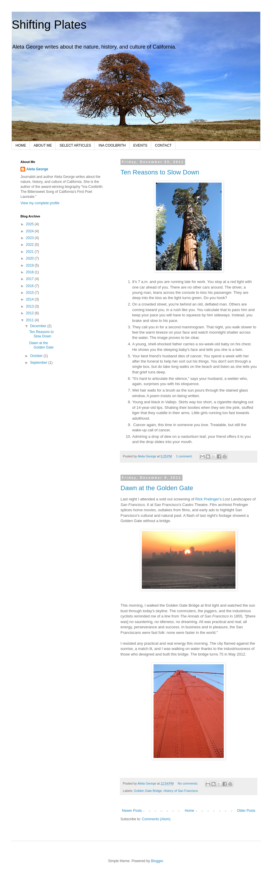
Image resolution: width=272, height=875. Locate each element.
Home (189, 811)
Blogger (157, 861)
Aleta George (37, 169)
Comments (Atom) (156, 819)
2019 (30, 265)
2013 (30, 306)
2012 (30, 313)
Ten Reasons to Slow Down (159, 172)
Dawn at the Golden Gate (156, 488)
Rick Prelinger (207, 499)
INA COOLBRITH (112, 145)
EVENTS (140, 145)
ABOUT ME (43, 145)
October (37, 356)
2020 (30, 258)
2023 (30, 238)
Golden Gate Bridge (148, 790)
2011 (30, 320)
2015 (30, 293)
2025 (30, 224)
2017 (30, 279)
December (38, 326)
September (39, 363)
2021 (30, 252)
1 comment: (184, 456)
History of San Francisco (180, 790)
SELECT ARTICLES (75, 145)
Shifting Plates (49, 24)
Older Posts (246, 811)
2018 (30, 272)
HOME (21, 145)
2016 (30, 286)
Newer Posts (132, 811)
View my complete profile (39, 203)
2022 (30, 245)
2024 (30, 231)
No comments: (188, 783)
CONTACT (163, 145)
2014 (30, 299)
